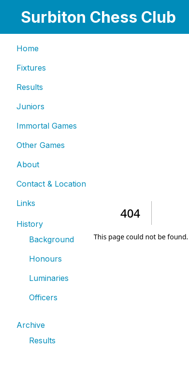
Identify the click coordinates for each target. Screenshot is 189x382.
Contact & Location (51, 184)
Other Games (40, 145)
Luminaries (49, 278)
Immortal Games (46, 126)
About (27, 164)
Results (29, 87)
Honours (45, 259)
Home (27, 48)
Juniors (30, 106)
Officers (43, 297)
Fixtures (31, 68)
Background (51, 239)
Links (25, 203)
